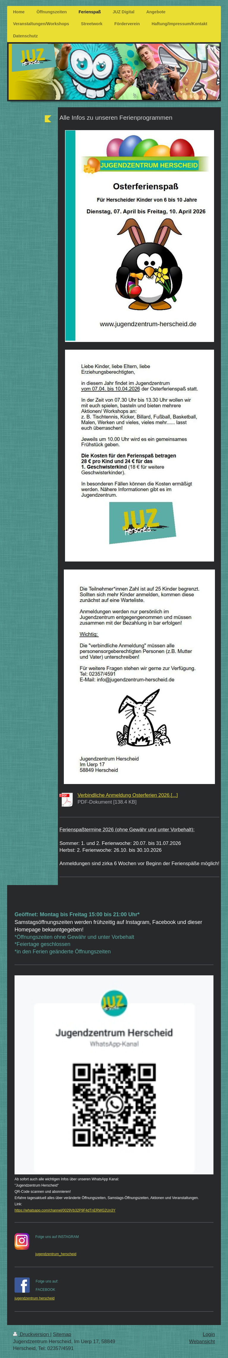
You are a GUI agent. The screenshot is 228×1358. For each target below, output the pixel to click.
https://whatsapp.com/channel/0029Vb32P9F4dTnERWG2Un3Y (65, 1210)
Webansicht (202, 1341)
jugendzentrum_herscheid (55, 1254)
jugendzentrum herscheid (35, 1298)
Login (209, 1334)
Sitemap (62, 1334)
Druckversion (31, 1334)
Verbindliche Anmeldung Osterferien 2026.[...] (127, 795)
